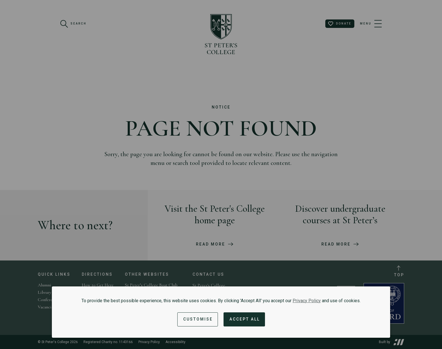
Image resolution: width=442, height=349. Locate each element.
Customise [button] (198, 319)
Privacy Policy (307, 300)
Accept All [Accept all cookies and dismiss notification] (244, 319)
